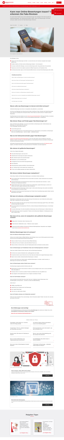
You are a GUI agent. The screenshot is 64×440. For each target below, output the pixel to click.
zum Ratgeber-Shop (24, 432)
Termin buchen (58, 13)
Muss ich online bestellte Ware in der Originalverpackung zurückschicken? (17, 339)
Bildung (45, 2)
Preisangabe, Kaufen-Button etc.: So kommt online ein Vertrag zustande (19, 323)
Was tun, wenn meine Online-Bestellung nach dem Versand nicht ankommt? (42, 334)
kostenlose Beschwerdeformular (23, 227)
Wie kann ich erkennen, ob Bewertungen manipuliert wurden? (22, 92)
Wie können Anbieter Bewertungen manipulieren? (20, 89)
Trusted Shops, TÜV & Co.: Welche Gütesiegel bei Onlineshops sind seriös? (19, 329)
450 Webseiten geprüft (48, 143)
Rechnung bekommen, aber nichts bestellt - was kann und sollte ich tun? (42, 329)
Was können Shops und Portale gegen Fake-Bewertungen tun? (23, 80)
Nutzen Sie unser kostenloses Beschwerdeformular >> (21, 313)
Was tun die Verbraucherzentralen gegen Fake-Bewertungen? (22, 83)
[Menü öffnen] (59, 3)
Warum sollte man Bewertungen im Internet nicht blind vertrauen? (23, 77)
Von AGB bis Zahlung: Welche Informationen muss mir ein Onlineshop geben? (42, 323)
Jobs (53, 2)
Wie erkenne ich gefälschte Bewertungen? (19, 86)
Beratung (29, 2)
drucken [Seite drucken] (21, 25)
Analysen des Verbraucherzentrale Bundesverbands (19, 138)
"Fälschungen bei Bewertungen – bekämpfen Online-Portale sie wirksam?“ (42, 345)
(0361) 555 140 (59, 10)
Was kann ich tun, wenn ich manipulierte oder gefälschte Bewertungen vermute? (26, 95)
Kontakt (33, 2)
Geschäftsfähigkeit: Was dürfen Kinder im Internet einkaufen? (41, 339)
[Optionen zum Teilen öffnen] (26, 25)
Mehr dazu (47, 375)
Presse (38, 2)
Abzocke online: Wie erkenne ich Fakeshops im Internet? (19, 334)
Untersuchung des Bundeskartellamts (33, 116)
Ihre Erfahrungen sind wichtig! (17, 101)
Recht (49, 2)
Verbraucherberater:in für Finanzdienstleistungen (20, 6)
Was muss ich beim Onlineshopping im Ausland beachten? (19, 345)
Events (41, 2)
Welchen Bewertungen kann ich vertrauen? (19, 98)
